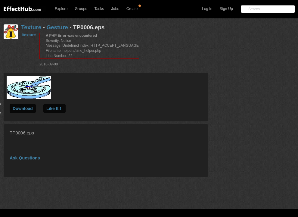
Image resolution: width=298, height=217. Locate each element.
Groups (81, 9)
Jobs (115, 9)
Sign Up (226, 9)
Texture (31, 27)
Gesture (57, 27)
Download (23, 108)
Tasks (99, 9)
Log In (207, 9)
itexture (29, 35)
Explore (61, 9)
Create (132, 9)
